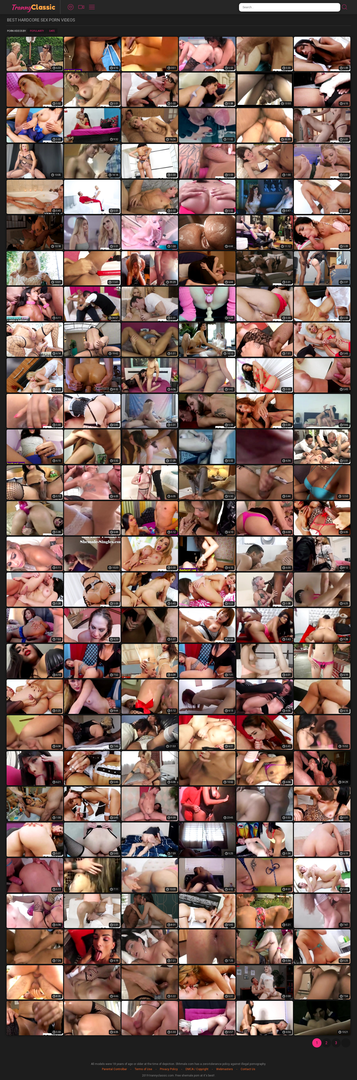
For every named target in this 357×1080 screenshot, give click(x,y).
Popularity (37, 31)
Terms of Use (143, 1069)
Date (52, 31)
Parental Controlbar (114, 1069)
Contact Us (248, 1069)
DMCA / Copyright (197, 1069)
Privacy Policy (169, 1069)
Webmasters (224, 1069)
